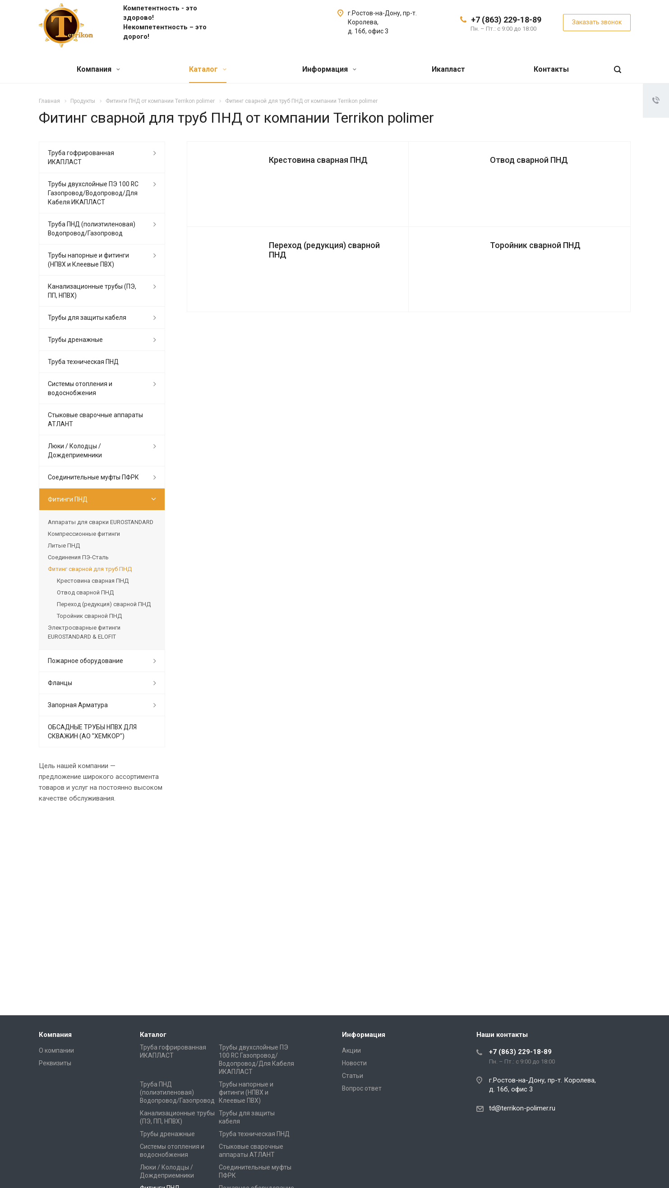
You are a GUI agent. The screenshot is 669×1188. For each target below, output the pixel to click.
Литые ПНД (64, 545)
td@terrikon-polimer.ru (522, 1108)
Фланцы (60, 682)
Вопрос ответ (362, 1088)
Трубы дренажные (75, 339)
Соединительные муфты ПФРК (93, 477)
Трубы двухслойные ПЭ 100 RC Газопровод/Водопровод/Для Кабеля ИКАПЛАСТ (93, 193)
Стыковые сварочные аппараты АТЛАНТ (95, 419)
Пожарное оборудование (85, 660)
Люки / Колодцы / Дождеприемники (75, 450)
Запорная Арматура (78, 705)
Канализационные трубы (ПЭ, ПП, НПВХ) (92, 291)
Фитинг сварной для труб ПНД (90, 569)
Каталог (207, 69)
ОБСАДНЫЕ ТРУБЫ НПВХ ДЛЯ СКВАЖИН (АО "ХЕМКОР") (92, 731)
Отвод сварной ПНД (529, 160)
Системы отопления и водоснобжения (80, 388)
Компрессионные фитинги (84, 533)
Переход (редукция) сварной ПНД (324, 249)
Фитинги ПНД (68, 499)
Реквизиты (55, 1063)
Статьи (352, 1075)
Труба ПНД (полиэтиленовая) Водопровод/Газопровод (91, 229)
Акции (351, 1050)
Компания (98, 69)
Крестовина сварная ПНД (318, 160)
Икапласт (448, 69)
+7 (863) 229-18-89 (506, 19)
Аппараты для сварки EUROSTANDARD (100, 522)
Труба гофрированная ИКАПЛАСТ (81, 157)
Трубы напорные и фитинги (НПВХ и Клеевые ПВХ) (88, 260)
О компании (56, 1050)
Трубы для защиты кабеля (87, 317)
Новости (354, 1063)
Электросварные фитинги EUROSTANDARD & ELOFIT (84, 632)
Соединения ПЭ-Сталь (78, 557)
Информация (329, 69)
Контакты (551, 69)
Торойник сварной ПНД (535, 245)
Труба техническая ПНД (83, 361)
